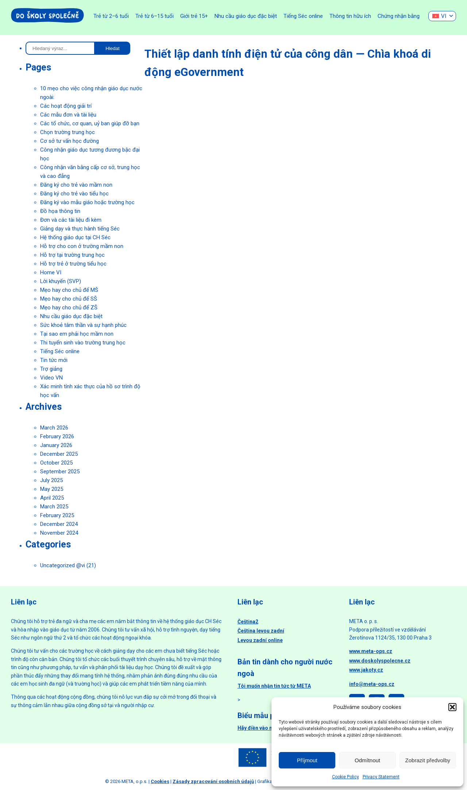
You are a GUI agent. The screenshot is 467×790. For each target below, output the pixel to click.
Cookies (160, 781)
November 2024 (59, 533)
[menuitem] (442, 16)
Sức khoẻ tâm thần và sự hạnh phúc (83, 325)
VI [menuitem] (443, 16)
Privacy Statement (381, 776)
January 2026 (56, 445)
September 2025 (60, 471)
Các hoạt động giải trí (66, 106)
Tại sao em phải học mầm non (76, 334)
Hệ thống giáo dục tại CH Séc (75, 237)
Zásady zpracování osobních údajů (213, 781)
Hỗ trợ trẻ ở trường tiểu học (73, 263)
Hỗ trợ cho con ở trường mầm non (81, 246)
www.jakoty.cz (366, 670)
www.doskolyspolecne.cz (379, 661)
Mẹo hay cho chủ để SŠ (68, 298)
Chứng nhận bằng (399, 16)
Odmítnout (367, 760)
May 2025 (51, 489)
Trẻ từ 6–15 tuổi (154, 16)
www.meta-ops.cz (370, 651)
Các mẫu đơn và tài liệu (68, 114)
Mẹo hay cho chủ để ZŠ (68, 307)
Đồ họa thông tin (60, 211)
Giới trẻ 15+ (194, 16)
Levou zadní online (260, 640)
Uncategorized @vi (62, 565)
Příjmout (307, 760)
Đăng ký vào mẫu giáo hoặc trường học (87, 202)
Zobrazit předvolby (427, 760)
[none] (442, 16)
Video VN (51, 377)
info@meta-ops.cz (371, 684)
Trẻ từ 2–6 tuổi (111, 16)
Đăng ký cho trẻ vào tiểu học (74, 193)
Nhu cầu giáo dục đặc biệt (246, 16)
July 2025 (51, 480)
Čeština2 (248, 622)
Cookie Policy (345, 776)
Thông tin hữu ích (350, 16)
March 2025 (54, 506)
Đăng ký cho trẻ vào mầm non (76, 185)
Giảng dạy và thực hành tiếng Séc (80, 228)
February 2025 (57, 515)
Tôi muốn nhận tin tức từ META (274, 686)
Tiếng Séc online (303, 16)
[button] (452, 707)
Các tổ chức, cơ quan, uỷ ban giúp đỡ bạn (89, 123)
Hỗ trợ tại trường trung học (72, 255)
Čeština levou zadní (261, 631)
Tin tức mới (53, 360)
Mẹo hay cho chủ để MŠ (69, 290)
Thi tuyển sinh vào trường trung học (83, 342)
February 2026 (57, 436)
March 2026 (54, 427)
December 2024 (59, 524)
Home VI (50, 272)
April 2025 (52, 498)
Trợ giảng (51, 369)
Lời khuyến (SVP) (60, 281)
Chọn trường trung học (67, 132)
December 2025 (59, 454)
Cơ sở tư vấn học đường (69, 141)
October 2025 (56, 462)
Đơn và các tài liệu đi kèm (70, 220)
